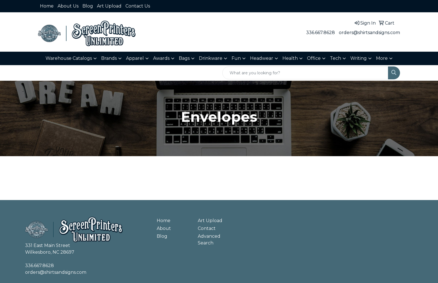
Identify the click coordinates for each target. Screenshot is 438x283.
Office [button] (314, 58)
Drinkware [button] (210, 58)
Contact (207, 228)
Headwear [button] (261, 58)
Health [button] (290, 58)
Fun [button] (236, 58)
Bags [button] (184, 58)
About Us (68, 6)
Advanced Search (209, 240)
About (164, 228)
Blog (87, 6)
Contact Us (137, 6)
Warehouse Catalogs (69, 58)
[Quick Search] (305, 72)
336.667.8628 (320, 32)
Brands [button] (109, 58)
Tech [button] (335, 58)
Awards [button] (161, 58)
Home (47, 6)
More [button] (382, 58)
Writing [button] (358, 58)
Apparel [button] (135, 58)
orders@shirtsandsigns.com (369, 32)
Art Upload (109, 6)
